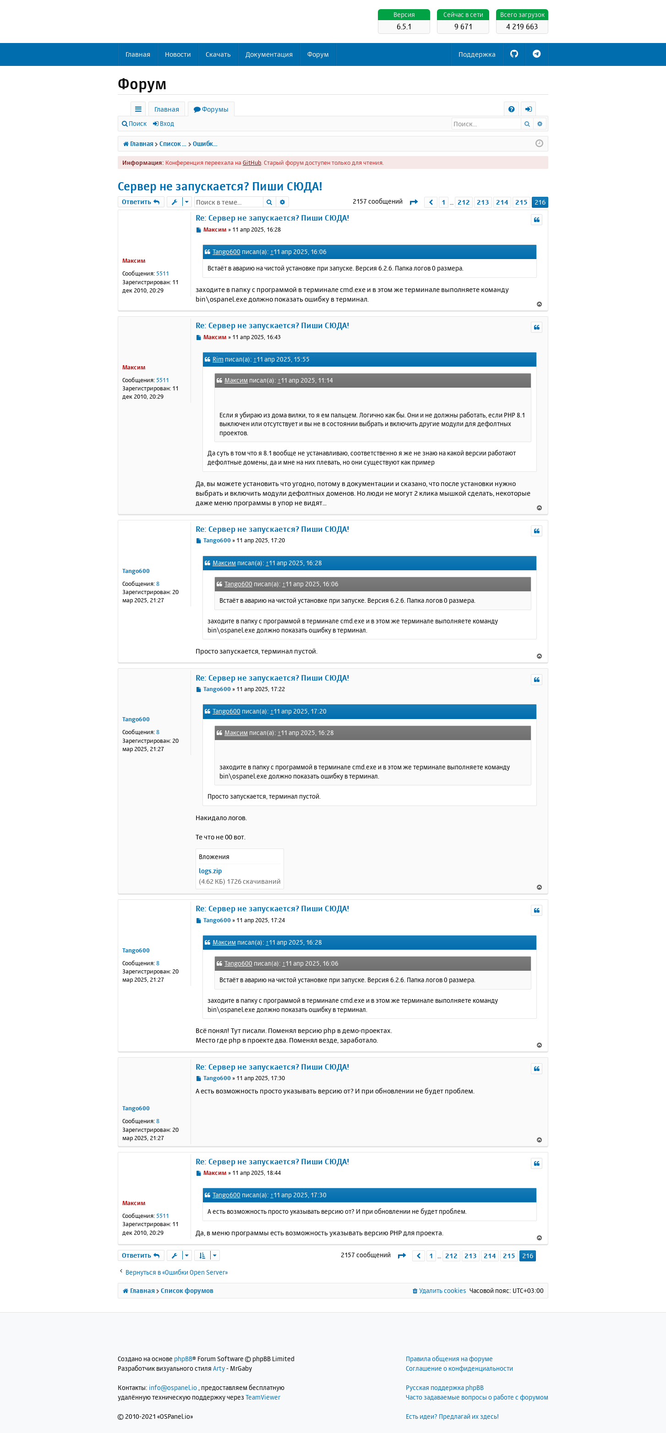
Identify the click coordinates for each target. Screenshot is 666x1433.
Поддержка (477, 54)
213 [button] (483, 202)
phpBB (183, 1359)
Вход (167, 123)
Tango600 (226, 251)
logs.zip (210, 871)
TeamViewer (263, 1397)
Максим (134, 260)
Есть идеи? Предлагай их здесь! (452, 1416)
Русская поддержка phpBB (445, 1387)
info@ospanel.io (173, 1387)
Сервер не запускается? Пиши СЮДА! (220, 186)
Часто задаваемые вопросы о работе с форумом (477, 1397)
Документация (269, 54)
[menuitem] (511, 109)
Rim (218, 359)
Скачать (218, 54)
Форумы (215, 109)
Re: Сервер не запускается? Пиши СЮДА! (272, 217)
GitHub (252, 162)
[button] (413, 202)
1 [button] (444, 202)
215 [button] (521, 202)
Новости (178, 54)
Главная (138, 54)
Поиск (138, 123)
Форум (318, 54)
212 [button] (464, 202)
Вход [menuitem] (531, 110)
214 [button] (502, 202)
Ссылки (140, 110)
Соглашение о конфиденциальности (459, 1368)
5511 (162, 273)
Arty (219, 1368)
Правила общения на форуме (449, 1359)
